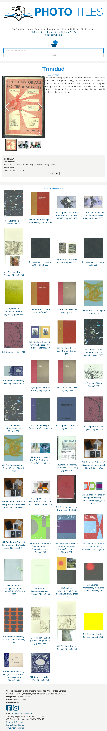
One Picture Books (53, 35)
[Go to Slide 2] (23, 145)
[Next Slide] (40, 107)
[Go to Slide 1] (11, 145)
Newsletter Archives (15, 728)
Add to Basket (54, 174)
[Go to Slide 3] (36, 145)
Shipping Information (15, 722)
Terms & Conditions (15, 725)
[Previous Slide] (7, 107)
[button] (23, 107)
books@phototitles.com (22, 713)
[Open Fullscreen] (41, 133)
